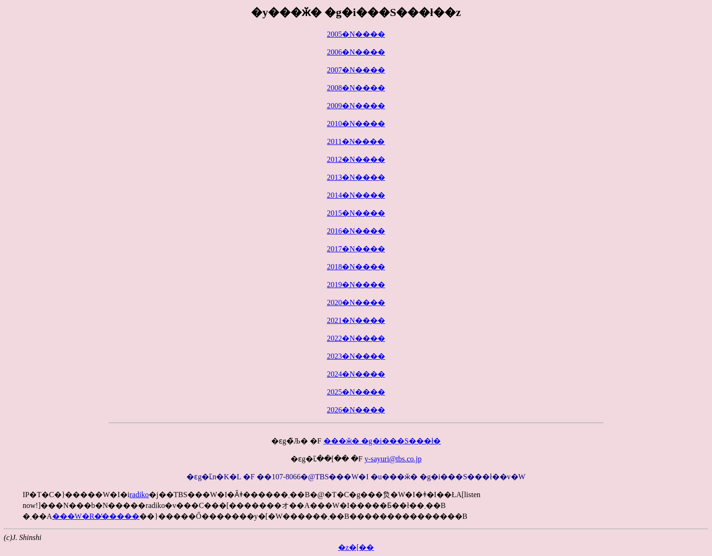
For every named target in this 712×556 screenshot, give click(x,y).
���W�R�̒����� (96, 516)
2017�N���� (356, 249)
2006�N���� (356, 52)
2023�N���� (356, 356)
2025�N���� (356, 392)
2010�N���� (356, 124)
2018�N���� (356, 267)
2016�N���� (356, 231)
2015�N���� (356, 213)
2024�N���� (356, 374)
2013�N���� (356, 177)
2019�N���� (356, 285)
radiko (139, 495)
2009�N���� (356, 106)
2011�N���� (356, 141)
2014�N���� (356, 195)
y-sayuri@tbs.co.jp (392, 459)
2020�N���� (356, 302)
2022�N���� (356, 338)
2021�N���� (356, 320)
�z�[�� (356, 547)
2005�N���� (356, 34)
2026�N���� (356, 410)
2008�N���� (356, 88)
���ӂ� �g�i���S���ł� (382, 441)
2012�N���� (356, 159)
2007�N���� (356, 70)
